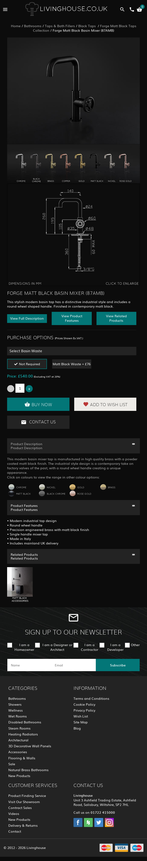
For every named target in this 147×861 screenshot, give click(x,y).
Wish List (81, 716)
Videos (13, 813)
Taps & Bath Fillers (60, 25)
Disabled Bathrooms (24, 722)
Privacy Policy (84, 710)
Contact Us (38, 422)
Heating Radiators (23, 734)
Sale (11, 763)
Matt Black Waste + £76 (72, 363)
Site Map (81, 722)
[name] (29, 665)
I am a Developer (115, 647)
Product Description (26, 443)
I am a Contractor (89, 647)
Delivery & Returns (23, 825)
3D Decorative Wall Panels (29, 746)
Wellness (15, 710)
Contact (14, 831)
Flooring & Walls (21, 758)
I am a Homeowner (24, 647)
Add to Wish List (105, 404)
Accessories (17, 751)
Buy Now (38, 404)
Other (135, 644)
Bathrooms (32, 25)
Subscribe (118, 665)
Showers (15, 704)
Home (16, 25)
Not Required (29, 363)
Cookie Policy (84, 704)
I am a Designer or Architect (57, 647)
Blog (77, 728)
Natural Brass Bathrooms (28, 769)
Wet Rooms (17, 716)
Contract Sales (20, 807)
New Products (19, 775)
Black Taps (87, 25)
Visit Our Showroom (24, 801)
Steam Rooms (19, 728)
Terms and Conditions (91, 698)
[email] (73, 665)
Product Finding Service (27, 795)
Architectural (18, 740)
